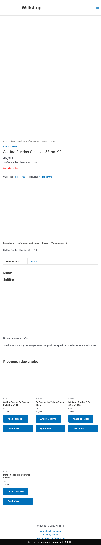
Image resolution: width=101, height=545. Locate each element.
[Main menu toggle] (98, 7)
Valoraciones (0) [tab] (59, 243)
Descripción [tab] (9, 243)
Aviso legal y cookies (50, 531)
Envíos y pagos (50, 534)
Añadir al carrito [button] (16, 418)
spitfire (49, 177)
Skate (12, 141)
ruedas (42, 177)
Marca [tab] (45, 243)
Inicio (5, 141)
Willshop (32, 8)
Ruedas (20, 141)
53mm (33, 261)
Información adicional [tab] (28, 243)
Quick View (13, 428)
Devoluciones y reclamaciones (50, 538)
